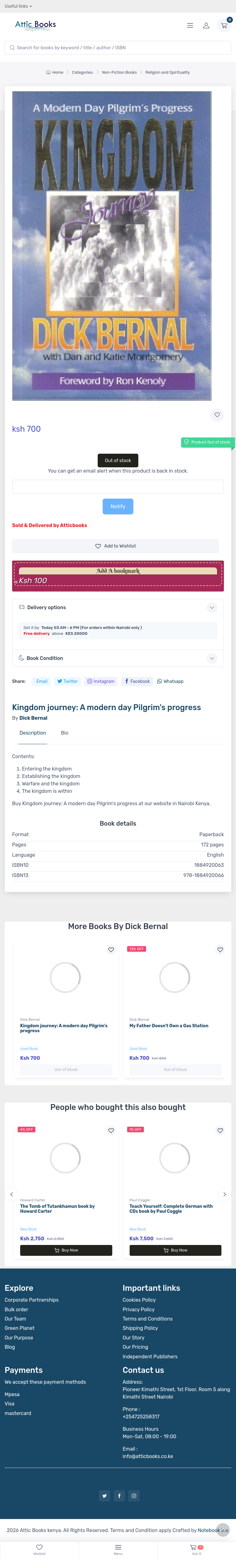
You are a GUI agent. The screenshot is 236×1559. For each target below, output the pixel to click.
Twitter (67, 681)
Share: (18, 681)
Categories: (82, 72)
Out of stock (118, 460)
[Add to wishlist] (217, 415)
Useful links (16, 6)
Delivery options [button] (42, 607)
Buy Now (66, 1250)
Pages (19, 845)
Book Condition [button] (41, 658)
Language (23, 855)
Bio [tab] (64, 733)
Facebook (137, 681)
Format (20, 834)
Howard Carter (32, 1200)
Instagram (100, 681)
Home (55, 72)
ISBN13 (20, 875)
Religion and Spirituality (167, 72)
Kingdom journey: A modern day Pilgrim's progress (64, 1028)
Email (41, 681)
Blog (10, 1347)
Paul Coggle (140, 1200)
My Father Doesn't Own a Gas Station (169, 1025)
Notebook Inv (213, 1530)
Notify (117, 506)
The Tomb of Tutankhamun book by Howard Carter (57, 1209)
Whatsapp (170, 681)
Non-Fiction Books (119, 72)
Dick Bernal (30, 1019)
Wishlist (115, 546)
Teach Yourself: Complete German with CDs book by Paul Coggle (171, 1209)
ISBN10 (20, 865)
